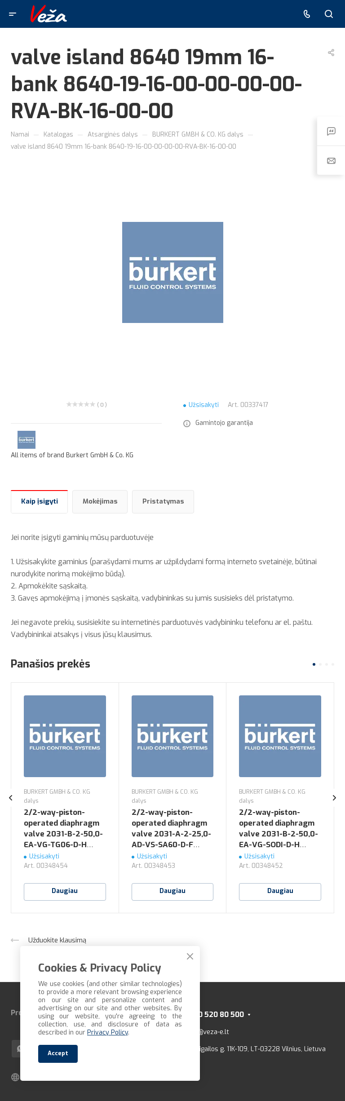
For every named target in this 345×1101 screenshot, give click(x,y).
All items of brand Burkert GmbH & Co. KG (72, 455)
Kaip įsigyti (39, 501)
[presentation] (11, 807)
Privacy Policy (107, 1032)
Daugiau (65, 891)
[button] (314, 664)
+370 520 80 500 (215, 1014)
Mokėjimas (100, 501)
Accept (58, 1053)
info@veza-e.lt (207, 1031)
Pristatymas (163, 501)
